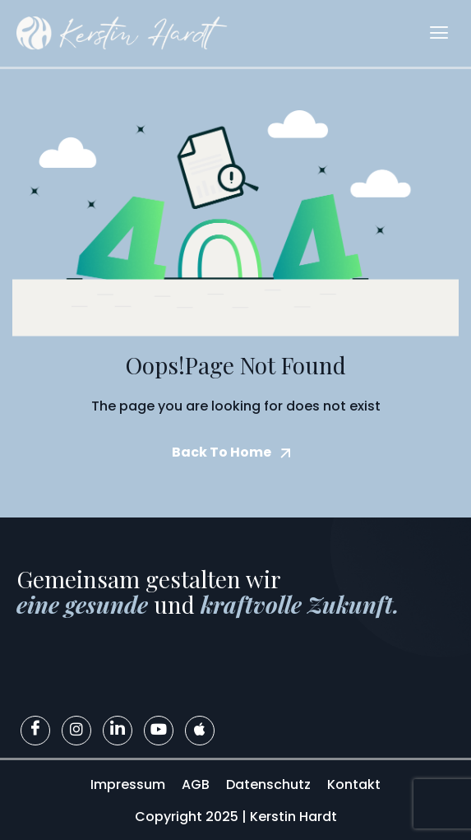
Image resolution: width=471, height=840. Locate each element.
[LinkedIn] (117, 730)
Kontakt (354, 784)
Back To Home (221, 452)
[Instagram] (76, 730)
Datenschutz (268, 784)
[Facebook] (35, 730)
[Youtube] (158, 730)
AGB (196, 784)
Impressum (127, 784)
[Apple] (200, 730)
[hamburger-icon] (439, 33)
